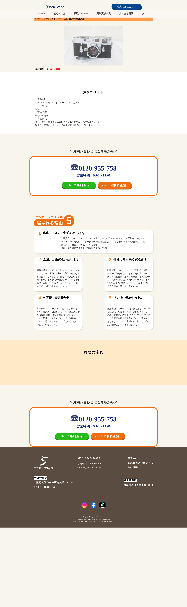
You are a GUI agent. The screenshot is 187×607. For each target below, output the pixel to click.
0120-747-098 (89, 537)
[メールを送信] (115, 185)
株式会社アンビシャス (140, 542)
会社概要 (133, 547)
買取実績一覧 (103, 13)
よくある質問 (126, 13)
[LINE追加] (80, 185)
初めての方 (59, 13)
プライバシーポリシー (93, 596)
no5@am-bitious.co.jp (91, 547)
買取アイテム (81, 13)
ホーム (41, 13)
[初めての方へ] (93, 453)
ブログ (145, 13)
